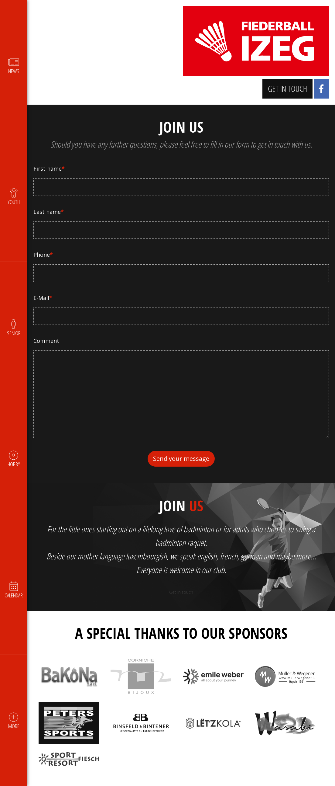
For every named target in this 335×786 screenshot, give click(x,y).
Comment (46, 340)
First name (49, 168)
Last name (48, 211)
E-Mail (42, 297)
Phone (43, 254)
